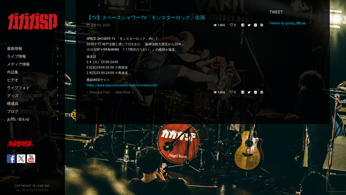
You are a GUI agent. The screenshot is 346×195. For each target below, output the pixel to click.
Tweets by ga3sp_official (287, 23)
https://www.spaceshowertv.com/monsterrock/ (121, 85)
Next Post (123, 92)
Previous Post (99, 92)
